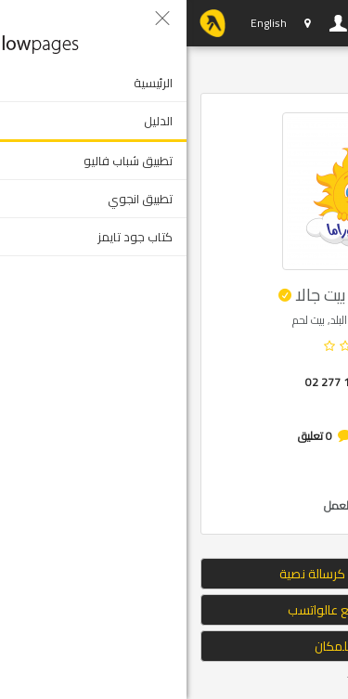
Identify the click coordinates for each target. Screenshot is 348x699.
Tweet (176, 680)
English (82, 22)
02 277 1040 (151, 382)
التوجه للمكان (174, 646)
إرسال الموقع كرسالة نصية (174, 574)
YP (26, 23)
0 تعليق (128, 436)
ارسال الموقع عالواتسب (174, 610)
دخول (152, 23)
